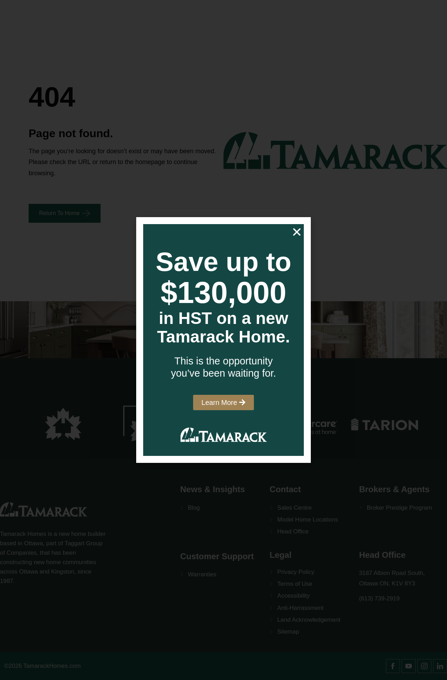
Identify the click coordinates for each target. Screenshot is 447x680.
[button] (297, 232)
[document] (223, 340)
